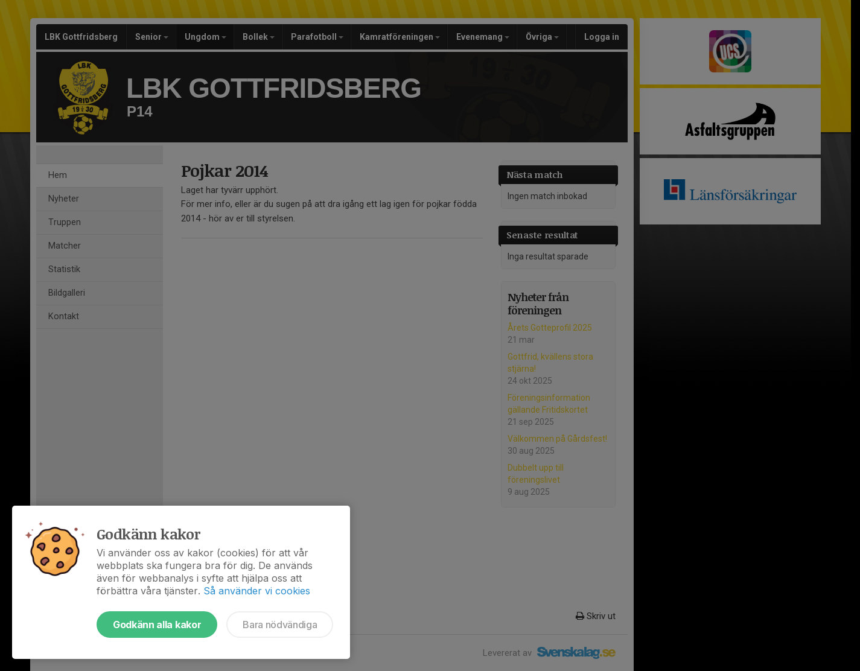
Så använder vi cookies (256, 591)
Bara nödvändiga (280, 625)
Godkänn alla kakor (157, 625)
